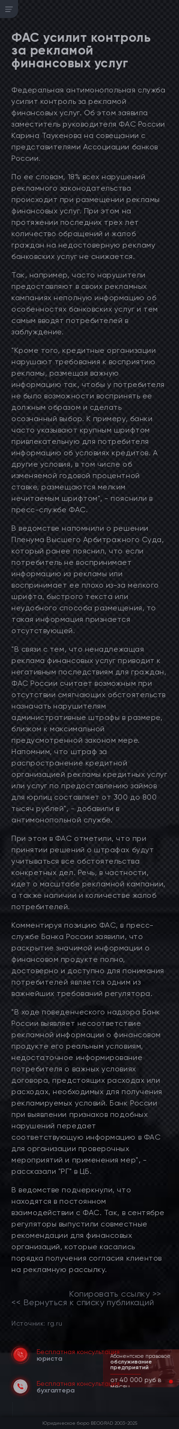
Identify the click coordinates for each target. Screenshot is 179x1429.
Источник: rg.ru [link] (36, 1323)
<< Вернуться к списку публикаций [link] (82, 1302)
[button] (163, 1381)
